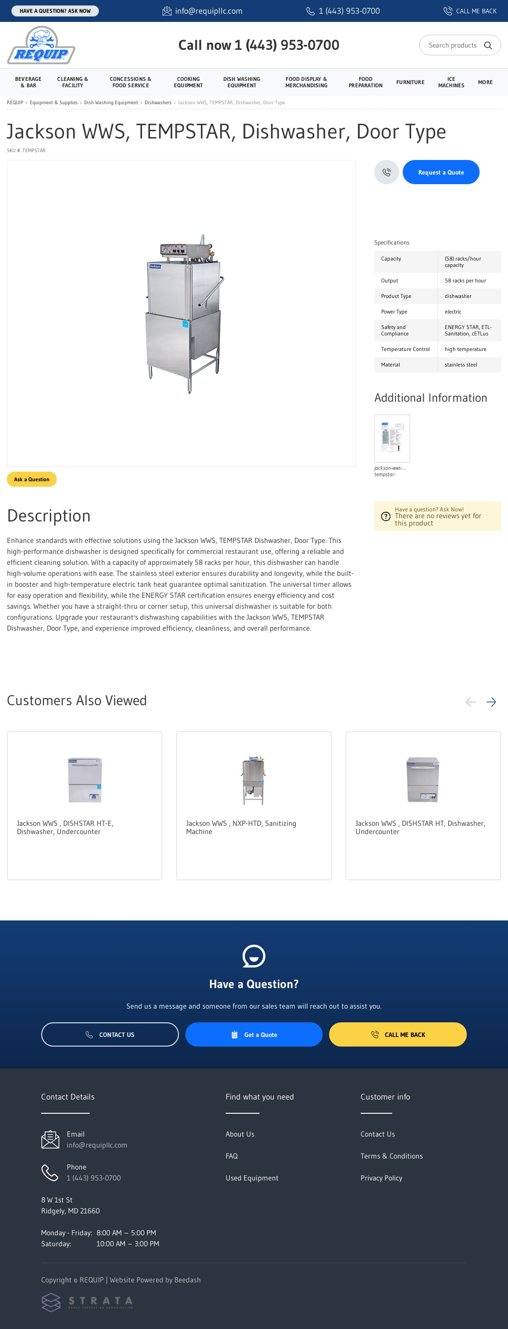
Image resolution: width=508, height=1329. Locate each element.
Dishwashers (158, 103)
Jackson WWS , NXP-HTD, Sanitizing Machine (241, 827)
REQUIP (15, 103)
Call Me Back (398, 1035)
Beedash (187, 1279)
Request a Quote (441, 172)
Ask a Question (31, 479)
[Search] (460, 45)
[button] (491, 702)
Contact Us (110, 1035)
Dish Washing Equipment (111, 103)
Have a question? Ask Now (55, 10)
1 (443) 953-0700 (287, 44)
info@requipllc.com (97, 1144)
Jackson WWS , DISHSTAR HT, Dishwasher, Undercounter (421, 827)
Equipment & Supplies (54, 103)
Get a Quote (254, 1035)
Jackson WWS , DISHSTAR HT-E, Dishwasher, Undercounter (65, 827)
